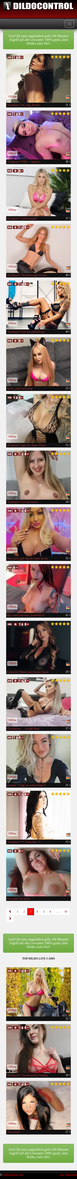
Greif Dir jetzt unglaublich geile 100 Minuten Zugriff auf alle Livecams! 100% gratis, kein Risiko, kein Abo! (38, 39)
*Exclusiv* (14, 1132)
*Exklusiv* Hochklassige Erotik (27, 275)
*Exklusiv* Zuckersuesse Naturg (27, 1075)
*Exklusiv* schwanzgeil (22, 218)
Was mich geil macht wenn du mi (27, 558)
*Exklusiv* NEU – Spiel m (23, 161)
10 (65, 911)
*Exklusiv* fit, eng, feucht (23, 105)
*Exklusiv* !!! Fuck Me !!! (23, 842)
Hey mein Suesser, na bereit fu (26, 615)
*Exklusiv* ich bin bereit (22, 502)
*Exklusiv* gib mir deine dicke (26, 445)
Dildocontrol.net (13, 1175)
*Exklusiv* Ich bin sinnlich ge (25, 331)
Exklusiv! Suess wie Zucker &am (27, 672)
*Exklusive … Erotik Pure (23, 728)
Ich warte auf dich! (18, 898)
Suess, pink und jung (19, 388)
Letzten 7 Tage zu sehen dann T (26, 785)
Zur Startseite (68, 1175)
